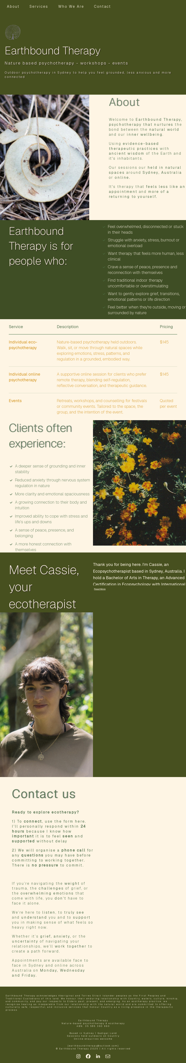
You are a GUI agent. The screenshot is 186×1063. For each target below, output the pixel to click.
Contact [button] (102, 6)
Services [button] (38, 6)
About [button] (13, 6)
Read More (100, 589)
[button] (78, 1056)
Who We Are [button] (71, 6)
